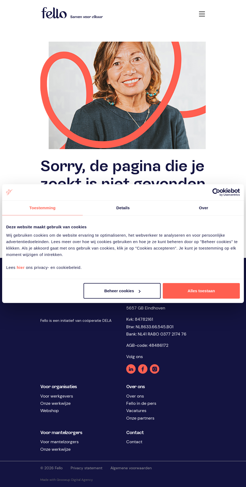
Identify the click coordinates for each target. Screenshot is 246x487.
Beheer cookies (122, 290)
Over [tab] (203, 207)
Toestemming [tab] (42, 207)
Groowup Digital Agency (76, 480)
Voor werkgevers (56, 396)
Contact (134, 442)
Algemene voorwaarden (131, 468)
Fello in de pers (141, 403)
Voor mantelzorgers (59, 442)
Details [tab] (123, 207)
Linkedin (131, 369)
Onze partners (140, 418)
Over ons (135, 396)
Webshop (49, 410)
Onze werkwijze (55, 403)
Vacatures (136, 410)
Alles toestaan (201, 290)
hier (21, 267)
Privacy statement (86, 468)
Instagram (154, 369)
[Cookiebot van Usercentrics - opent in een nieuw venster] (216, 192)
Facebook (142, 369)
